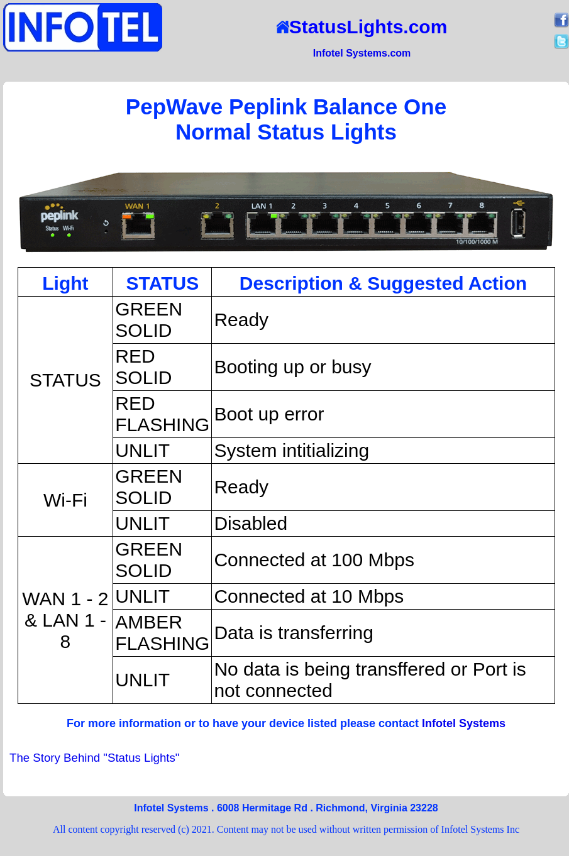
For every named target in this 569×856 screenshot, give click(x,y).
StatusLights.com (362, 26)
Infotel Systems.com (362, 53)
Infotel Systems (463, 723)
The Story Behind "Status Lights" (94, 757)
